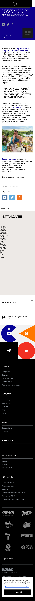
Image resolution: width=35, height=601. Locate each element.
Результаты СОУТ (8, 501)
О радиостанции (8, 488)
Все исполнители (8, 473)
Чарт (4, 427)
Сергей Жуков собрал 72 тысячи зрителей (15, 49)
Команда (5, 494)
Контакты (8, 482)
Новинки (5, 436)
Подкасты (5, 411)
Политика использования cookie (13, 504)
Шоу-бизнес (6, 408)
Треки (4, 418)
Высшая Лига (7, 433)
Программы (6, 376)
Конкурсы (8, 445)
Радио (5, 371)
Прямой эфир (7, 386)
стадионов (16, 107)
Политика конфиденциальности (13, 498)
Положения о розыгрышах (11, 390)
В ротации (5, 466)
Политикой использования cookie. (17, 587)
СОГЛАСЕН (17, 592)
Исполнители (10, 460)
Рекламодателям (8, 491)
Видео (4, 414)
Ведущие (5, 380)
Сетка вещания (7, 383)
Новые (4, 469)
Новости (7, 399)
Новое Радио (6, 404)
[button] (3, 24)
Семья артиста (9, 164)
